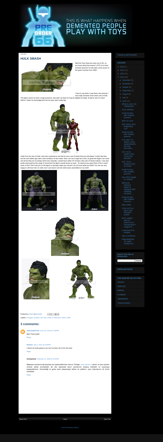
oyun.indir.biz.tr (86, 364)
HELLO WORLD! (128, 236)
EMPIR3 (120, 290)
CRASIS (120, 282)
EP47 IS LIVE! (127, 121)
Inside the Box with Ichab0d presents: (128, 115)
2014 (122, 74)
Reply (29, 337)
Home (65, 419)
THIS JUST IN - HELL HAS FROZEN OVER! (128, 211)
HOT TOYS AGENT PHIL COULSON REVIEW (128, 155)
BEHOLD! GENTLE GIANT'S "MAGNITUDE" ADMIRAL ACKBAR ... (129, 188)
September (126, 91)
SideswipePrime (33, 331)
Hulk (49, 318)
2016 (122, 67)
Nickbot (30, 345)
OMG (69, 318)
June (124, 101)
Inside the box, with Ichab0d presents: (128, 172)
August (125, 94)
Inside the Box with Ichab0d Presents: (128, 199)
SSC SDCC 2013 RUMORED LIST (128, 126)
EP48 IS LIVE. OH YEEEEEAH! (129, 105)
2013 (122, 77)
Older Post (107, 419)
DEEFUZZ (121, 286)
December (126, 80)
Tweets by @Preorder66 (127, 55)
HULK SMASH (127, 110)
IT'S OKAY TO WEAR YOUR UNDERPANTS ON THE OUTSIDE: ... (129, 144)
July (124, 98)
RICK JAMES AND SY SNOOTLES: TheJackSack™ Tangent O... (129, 222)
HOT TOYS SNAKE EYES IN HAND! (128, 164)
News (64, 318)
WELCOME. (127, 205)
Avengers (29, 318)
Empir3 (36, 318)
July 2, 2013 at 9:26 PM (42, 345)
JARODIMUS (122, 299)
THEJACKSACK (123, 303)
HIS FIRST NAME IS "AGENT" (129, 178)
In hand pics (56, 318)
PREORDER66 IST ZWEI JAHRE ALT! (128, 241)
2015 (122, 70)
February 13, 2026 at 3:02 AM (48, 359)
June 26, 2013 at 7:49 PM (49, 331)
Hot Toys (43, 318)
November (126, 84)
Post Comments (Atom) (70, 427)
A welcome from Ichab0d (128, 231)
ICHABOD (121, 295)
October (125, 87)
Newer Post (23, 419)
